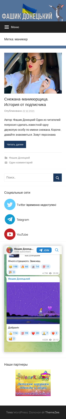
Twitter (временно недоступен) (36, 205)
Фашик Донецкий (19, 157)
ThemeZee (52, 412)
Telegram (23, 219)
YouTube (22, 234)
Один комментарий (21, 162)
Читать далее (15, 144)
